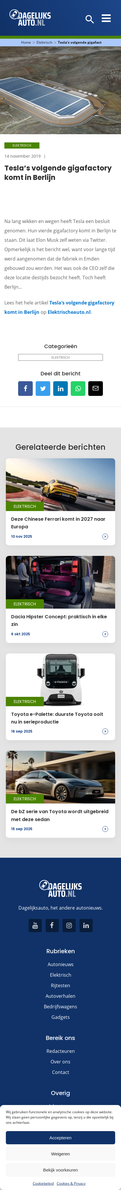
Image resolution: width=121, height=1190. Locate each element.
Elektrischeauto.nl (69, 312)
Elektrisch (44, 42)
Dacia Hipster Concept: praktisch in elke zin (59, 620)
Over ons (60, 1061)
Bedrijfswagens (60, 1006)
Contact (60, 1072)
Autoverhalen (60, 996)
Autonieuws (61, 964)
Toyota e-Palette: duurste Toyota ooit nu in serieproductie (57, 718)
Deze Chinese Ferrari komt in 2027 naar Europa (58, 523)
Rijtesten (60, 985)
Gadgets (60, 1017)
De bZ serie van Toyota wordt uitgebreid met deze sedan (59, 815)
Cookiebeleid (43, 1183)
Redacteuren (60, 1051)
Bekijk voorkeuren (60, 1169)
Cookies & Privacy (71, 1183)
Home (26, 42)
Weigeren (60, 1153)
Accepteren (60, 1137)
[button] (90, 19)
